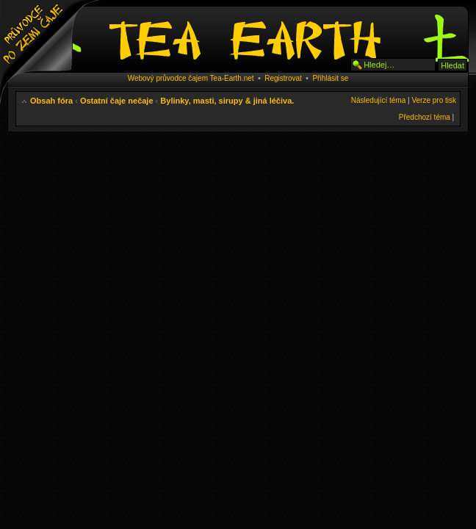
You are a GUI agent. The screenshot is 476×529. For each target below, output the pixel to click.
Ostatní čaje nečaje (117, 100)
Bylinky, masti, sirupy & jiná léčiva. (227, 100)
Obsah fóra (51, 100)
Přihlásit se (330, 78)
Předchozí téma (424, 117)
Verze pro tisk (433, 100)
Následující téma (378, 100)
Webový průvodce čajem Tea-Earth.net (191, 78)
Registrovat (283, 78)
